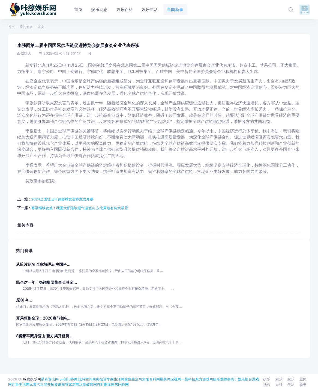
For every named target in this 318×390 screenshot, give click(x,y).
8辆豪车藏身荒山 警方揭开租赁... (44, 335)
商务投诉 (99, 379)
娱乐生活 (291, 382)
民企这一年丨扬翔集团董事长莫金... (46, 282)
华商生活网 (115, 379)
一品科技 (188, 379)
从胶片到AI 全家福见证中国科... (43, 264)
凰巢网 (165, 379)
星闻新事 (26, 27)
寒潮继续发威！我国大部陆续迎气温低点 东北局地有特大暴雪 (79, 208)
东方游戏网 (204, 379)
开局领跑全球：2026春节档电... (43, 318)
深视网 (175, 379)
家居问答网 (120, 384)
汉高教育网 (88, 384)
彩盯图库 (104, 384)
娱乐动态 (266, 382)
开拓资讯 (54, 384)
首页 (11, 27)
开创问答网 (68, 379)
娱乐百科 (279, 382)
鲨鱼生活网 (133, 379)
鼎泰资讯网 (50, 379)
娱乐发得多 (222, 379)
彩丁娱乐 (238, 379)
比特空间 (85, 379)
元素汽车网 (38, 384)
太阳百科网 (151, 379)
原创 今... (24, 300)
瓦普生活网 (20, 384)
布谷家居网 (70, 384)
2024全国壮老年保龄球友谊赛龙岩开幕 (62, 199)
